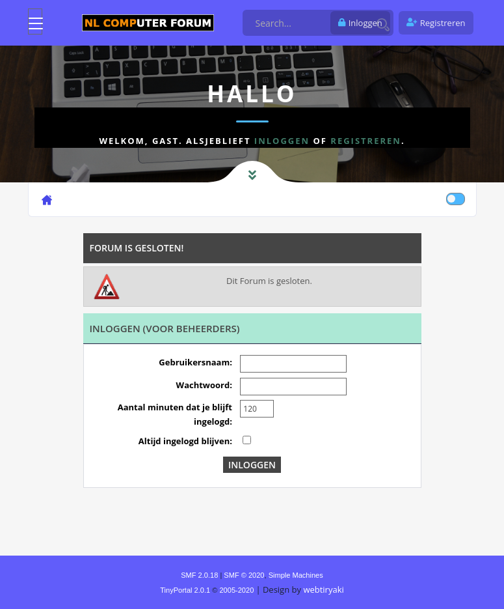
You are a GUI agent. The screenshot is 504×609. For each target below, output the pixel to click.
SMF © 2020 (244, 575)
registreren (365, 141)
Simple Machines (296, 575)
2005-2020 (236, 590)
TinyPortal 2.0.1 (185, 590)
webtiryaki (323, 589)
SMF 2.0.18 (199, 575)
